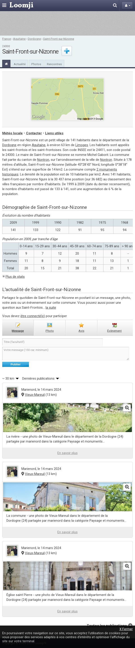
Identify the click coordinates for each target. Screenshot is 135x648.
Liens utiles (54, 133)
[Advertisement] (67, 23)
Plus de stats (15, 277)
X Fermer (126, 629)
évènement (114, 330)
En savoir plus (67, 453)
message (18, 330)
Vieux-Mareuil (35, 395)
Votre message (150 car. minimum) (65, 353)
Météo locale (12, 133)
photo (50, 330)
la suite (51, 308)
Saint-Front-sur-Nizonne (58, 38)
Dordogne (34, 38)
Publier (15, 364)
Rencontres (54, 64)
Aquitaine (19, 38)
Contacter (34, 133)
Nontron (43, 160)
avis (81, 330)
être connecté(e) (32, 316)
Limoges (81, 145)
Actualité (20, 64)
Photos (36, 64)
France (6, 38)
